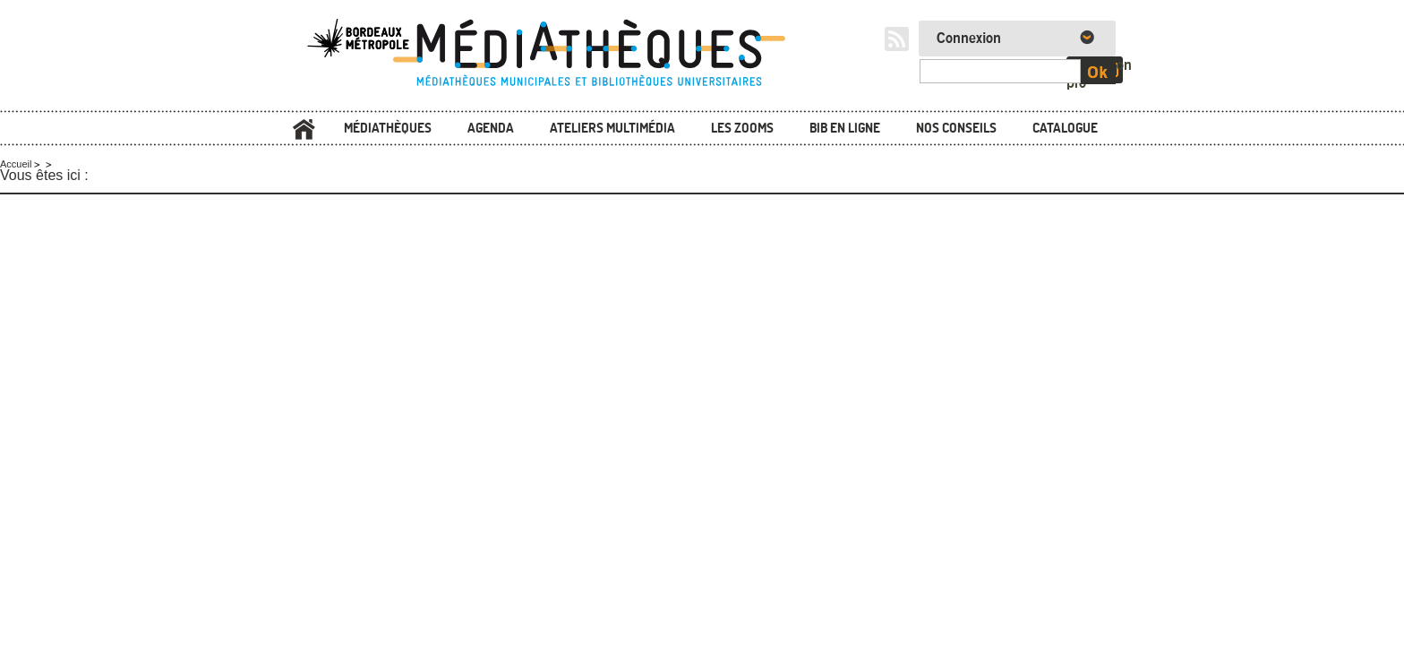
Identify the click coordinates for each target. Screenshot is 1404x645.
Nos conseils (956, 127)
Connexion (969, 38)
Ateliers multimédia (612, 127)
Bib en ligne (844, 127)
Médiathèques (388, 127)
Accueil (303, 129)
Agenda (490, 127)
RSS (897, 39)
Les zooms (742, 127)
